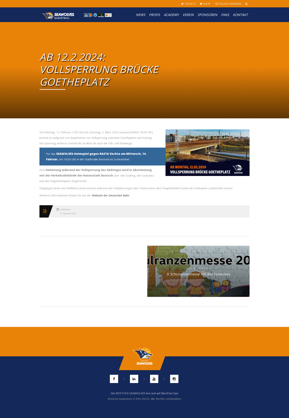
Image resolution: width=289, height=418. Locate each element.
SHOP (205, 4)
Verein (188, 15)
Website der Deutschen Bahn (110, 195)
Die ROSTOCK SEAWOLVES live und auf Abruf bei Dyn (144, 393)
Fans (225, 15)
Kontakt (240, 15)
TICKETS (188, 4)
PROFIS (154, 15)
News (140, 15)
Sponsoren (207, 15)
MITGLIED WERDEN (228, 4)
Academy (171, 15)
